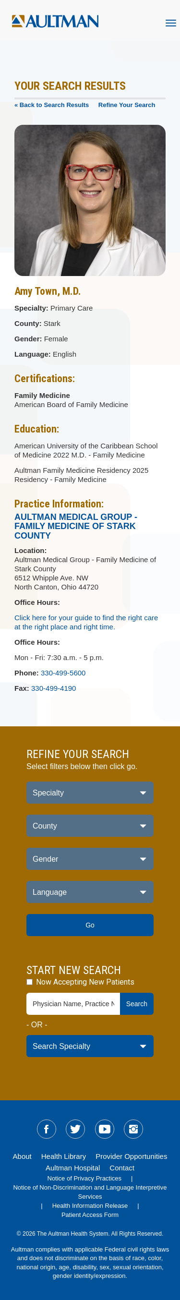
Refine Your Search (127, 104)
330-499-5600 (63, 673)
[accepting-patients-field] (29, 982)
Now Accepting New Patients (80, 982)
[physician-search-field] (73, 1004)
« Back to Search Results (51, 104)
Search (136, 1004)
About (22, 1156)
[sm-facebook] (46, 1129)
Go (90, 925)
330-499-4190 (53, 688)
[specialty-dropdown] (90, 793)
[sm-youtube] (104, 1129)
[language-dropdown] (90, 892)
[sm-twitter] (75, 1129)
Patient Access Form (90, 1214)
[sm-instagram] (133, 1129)
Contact (121, 1168)
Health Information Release (90, 1205)
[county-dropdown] (90, 826)
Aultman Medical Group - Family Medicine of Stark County (75, 526)
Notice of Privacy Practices (85, 1178)
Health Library (63, 1156)
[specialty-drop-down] (90, 1046)
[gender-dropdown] (90, 859)
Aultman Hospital (73, 1168)
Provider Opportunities (131, 1156)
